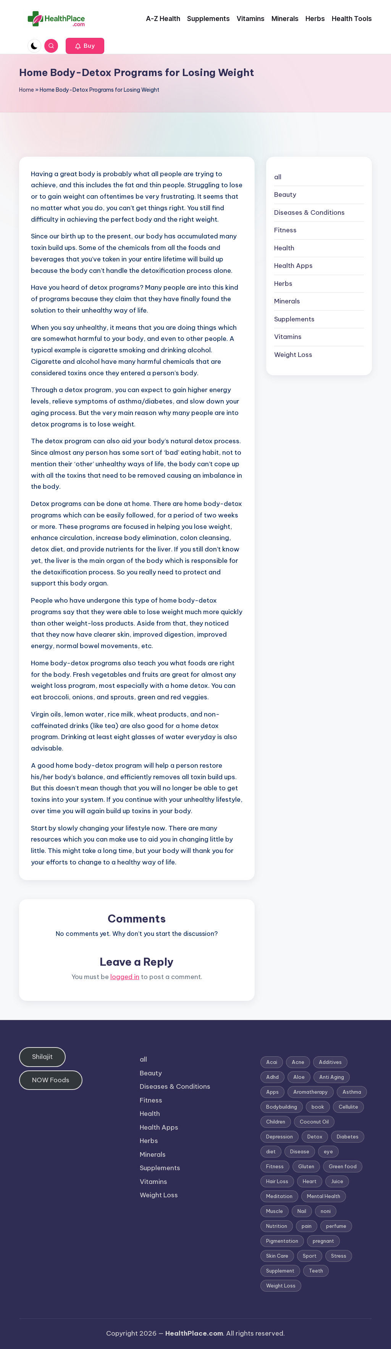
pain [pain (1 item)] (307, 1226)
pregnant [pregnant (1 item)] (323, 1241)
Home (26, 89)
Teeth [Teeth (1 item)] (316, 1271)
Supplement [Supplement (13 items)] (280, 1271)
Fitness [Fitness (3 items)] (275, 1166)
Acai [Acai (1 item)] (271, 1062)
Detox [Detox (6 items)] (314, 1136)
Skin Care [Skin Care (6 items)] (277, 1256)
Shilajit (42, 1056)
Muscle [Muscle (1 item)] (274, 1211)
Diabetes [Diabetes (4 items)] (348, 1136)
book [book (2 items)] (318, 1107)
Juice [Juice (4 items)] (337, 1181)
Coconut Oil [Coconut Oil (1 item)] (314, 1122)
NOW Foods (50, 1080)
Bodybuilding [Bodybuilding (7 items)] (281, 1107)
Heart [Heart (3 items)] (310, 1181)
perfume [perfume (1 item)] (336, 1226)
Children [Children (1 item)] (275, 1122)
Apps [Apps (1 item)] (272, 1092)
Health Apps (293, 265)
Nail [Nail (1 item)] (301, 1211)
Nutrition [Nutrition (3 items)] (276, 1226)
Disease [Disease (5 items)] (299, 1151)
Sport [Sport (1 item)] (310, 1256)
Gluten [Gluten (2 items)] (306, 1166)
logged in (124, 977)
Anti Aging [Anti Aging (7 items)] (331, 1077)
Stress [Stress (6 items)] (338, 1256)
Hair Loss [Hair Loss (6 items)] (277, 1181)
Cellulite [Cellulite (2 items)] (348, 1107)
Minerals (287, 301)
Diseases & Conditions (309, 212)
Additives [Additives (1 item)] (330, 1062)
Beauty (285, 194)
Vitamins (288, 336)
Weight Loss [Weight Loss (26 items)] (281, 1286)
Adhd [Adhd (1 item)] (272, 1077)
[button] (85, 46)
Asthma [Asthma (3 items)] (352, 1092)
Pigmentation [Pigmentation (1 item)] (282, 1241)
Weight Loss (293, 354)
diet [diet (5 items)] (271, 1151)
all (277, 177)
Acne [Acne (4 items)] (298, 1062)
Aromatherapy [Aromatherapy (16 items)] (310, 1092)
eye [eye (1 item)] (328, 1151)
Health (284, 248)
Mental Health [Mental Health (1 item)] (323, 1196)
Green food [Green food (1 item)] (343, 1166)
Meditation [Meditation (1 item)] (279, 1196)
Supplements (294, 319)
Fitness (285, 230)
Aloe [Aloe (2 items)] (299, 1077)
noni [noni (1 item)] (326, 1211)
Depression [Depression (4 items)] (279, 1136)
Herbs (283, 283)
